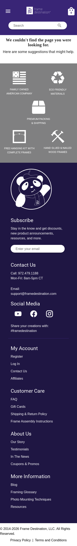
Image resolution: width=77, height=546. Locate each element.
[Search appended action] (59, 25)
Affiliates (17, 378)
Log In (15, 364)
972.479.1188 (28, 273)
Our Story (18, 442)
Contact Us (19, 371)
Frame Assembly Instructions (32, 421)
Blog (14, 484)
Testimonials (20, 449)
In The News (20, 456)
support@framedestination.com (33, 293)
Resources (18, 506)
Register (17, 356)
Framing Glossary (24, 492)
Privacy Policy (20, 540)
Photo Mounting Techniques (31, 499)
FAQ (14, 399)
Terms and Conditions (51, 540)
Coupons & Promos (25, 464)
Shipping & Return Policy (29, 414)
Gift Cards (18, 406)
